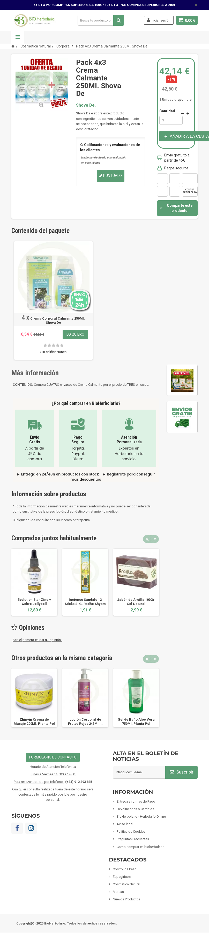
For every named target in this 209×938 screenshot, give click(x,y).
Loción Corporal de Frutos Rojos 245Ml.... (85, 722)
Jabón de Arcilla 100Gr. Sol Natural (136, 602)
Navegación (17, 37)
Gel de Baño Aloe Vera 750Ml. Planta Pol (136, 722)
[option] (34, 582)
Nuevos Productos (126, 899)
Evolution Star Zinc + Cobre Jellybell (34, 602)
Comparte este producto (176, 208)
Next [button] (155, 539)
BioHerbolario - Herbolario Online (141, 816)
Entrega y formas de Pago (136, 801)
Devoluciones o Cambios (135, 809)
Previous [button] (147, 539)
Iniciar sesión (158, 20)
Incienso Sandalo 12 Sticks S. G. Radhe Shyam (85, 602)
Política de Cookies (131, 831)
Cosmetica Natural (126, 884)
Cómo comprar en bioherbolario (141, 847)
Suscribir (181, 772)
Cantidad (167, 111)
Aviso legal (125, 824)
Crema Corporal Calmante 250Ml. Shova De (57, 320)
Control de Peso (125, 869)
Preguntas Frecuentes (133, 839)
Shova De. (86, 105)
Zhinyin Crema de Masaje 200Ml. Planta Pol (34, 722)
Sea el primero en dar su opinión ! (37, 640)
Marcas (118, 892)
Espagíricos (122, 877)
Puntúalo (110, 176)
